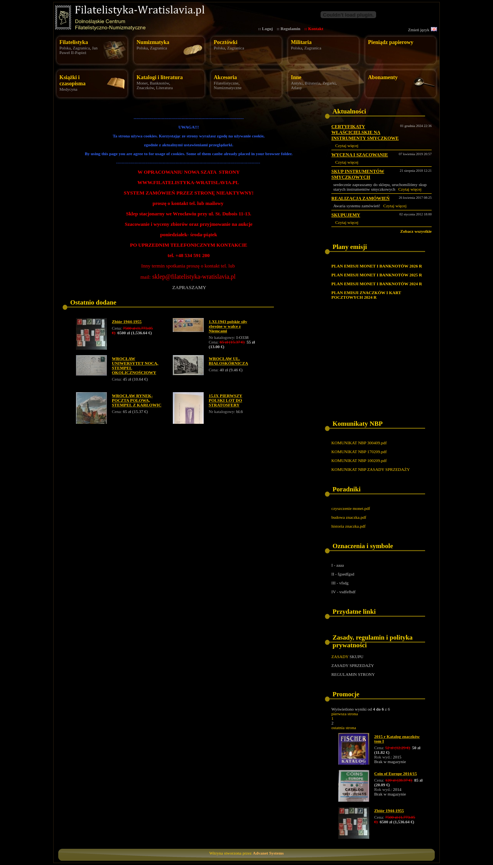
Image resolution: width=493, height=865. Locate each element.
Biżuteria (312, 83)
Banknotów (159, 83)
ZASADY (339, 656)
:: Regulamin (288, 28)
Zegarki (329, 83)
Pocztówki (225, 42)
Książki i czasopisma (72, 80)
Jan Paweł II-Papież (78, 50)
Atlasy (296, 87)
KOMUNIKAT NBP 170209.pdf (359, 451)
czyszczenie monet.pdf (350, 508)
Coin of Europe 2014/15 (395, 773)
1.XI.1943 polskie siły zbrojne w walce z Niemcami (228, 326)
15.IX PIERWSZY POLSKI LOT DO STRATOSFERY (225, 400)
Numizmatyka (153, 42)
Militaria (301, 42)
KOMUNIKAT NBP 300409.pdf (359, 442)
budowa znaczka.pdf (348, 517)
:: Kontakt (313, 28)
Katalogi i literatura (160, 77)
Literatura (164, 87)
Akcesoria (225, 77)
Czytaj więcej (346, 145)
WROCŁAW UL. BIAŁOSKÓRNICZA (228, 361)
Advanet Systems (268, 853)
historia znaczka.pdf (348, 526)
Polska (65, 48)
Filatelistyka (73, 42)
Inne (296, 77)
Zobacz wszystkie (416, 231)
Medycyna (68, 89)
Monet (142, 83)
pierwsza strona (344, 713)
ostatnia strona (343, 727)
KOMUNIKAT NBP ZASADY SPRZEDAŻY (370, 469)
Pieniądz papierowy (391, 42)
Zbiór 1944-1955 (127, 321)
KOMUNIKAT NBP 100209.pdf (359, 460)
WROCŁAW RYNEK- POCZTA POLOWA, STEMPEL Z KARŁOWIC (136, 400)
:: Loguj (265, 28)
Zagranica (81, 48)
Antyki (297, 83)
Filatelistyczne (226, 83)
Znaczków (145, 87)
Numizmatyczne (227, 87)
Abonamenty (383, 77)
